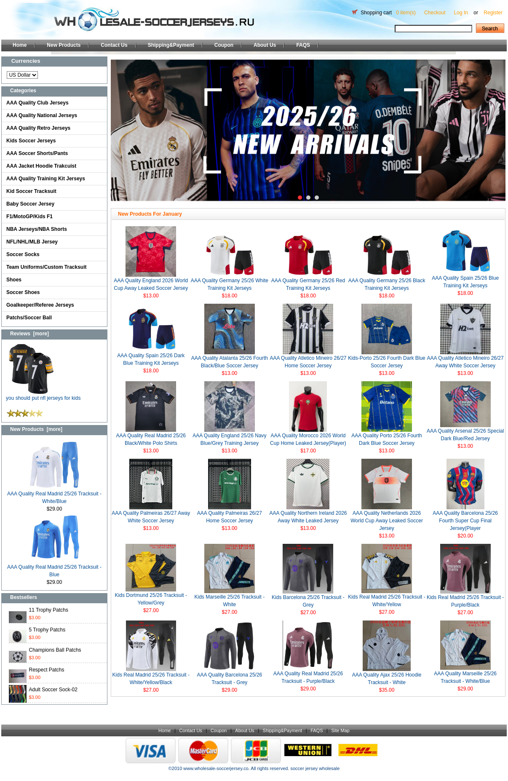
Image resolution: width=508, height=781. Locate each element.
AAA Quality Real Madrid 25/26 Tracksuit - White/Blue (54, 494)
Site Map (340, 730)
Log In (461, 13)
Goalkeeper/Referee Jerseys (40, 305)
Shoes (13, 280)
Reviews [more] (29, 334)
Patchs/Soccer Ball (29, 318)
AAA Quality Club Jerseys (37, 103)
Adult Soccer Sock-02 (53, 690)
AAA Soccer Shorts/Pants (37, 153)
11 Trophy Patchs (48, 610)
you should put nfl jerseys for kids (43, 395)
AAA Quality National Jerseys (41, 115)
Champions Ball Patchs (55, 650)
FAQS (303, 45)
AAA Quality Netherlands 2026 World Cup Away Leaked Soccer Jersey (386, 520)
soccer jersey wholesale (315, 768)
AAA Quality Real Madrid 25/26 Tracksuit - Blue (54, 568)
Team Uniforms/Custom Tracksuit (46, 267)
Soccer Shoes (23, 292)
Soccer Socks (23, 254)
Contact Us (114, 45)
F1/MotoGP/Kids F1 (29, 216)
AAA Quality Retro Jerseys (38, 128)
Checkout (435, 13)
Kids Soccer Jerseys (31, 141)
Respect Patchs (46, 670)
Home (20, 45)
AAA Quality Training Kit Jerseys (45, 179)
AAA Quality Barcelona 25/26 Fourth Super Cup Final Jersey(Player (465, 520)
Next (494, 130)
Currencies (25, 61)
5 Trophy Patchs (47, 630)
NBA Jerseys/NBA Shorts (36, 229)
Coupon (223, 45)
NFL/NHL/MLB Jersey (32, 242)
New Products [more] (36, 429)
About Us (265, 45)
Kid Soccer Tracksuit (31, 191)
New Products (63, 45)
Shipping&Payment (171, 45)
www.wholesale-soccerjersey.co (215, 768)
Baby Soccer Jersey (30, 204)
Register (493, 13)
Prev (121, 130)
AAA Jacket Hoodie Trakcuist (41, 166)
